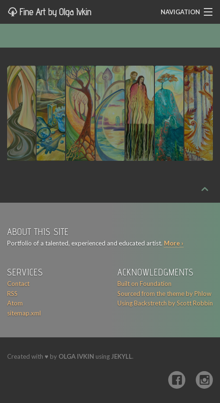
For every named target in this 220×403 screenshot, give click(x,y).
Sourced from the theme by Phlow (164, 293)
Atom (15, 303)
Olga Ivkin (76, 356)
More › (173, 243)
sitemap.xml (24, 313)
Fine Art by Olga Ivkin (54, 12)
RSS (12, 293)
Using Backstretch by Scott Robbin (165, 303)
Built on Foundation (144, 283)
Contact (18, 283)
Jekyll (121, 356)
